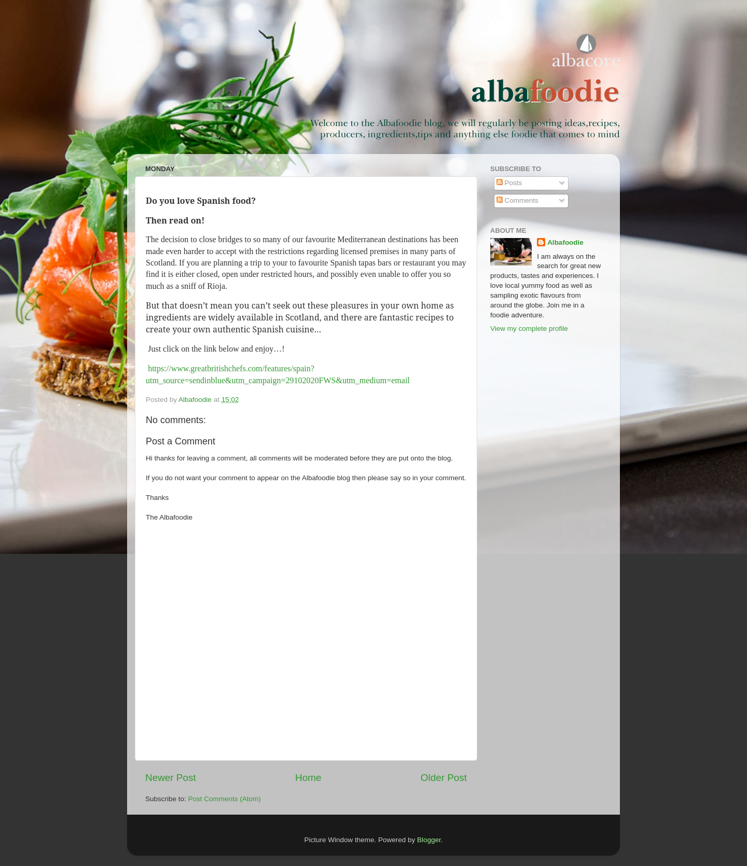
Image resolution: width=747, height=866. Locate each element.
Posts (509, 183)
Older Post (444, 777)
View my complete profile (529, 328)
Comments (517, 200)
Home (308, 777)
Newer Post (170, 777)
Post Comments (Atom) (224, 799)
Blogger (429, 840)
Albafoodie (565, 242)
